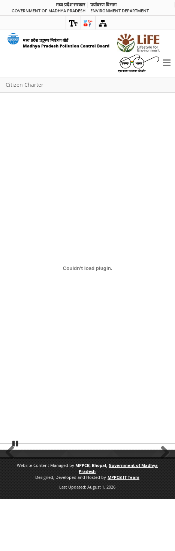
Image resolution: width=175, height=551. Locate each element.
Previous (12, 476)
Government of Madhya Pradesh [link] (48, 10)
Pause (15, 495)
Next (162, 476)
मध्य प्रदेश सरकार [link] (70, 5)
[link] (73, 23)
